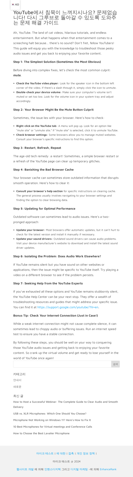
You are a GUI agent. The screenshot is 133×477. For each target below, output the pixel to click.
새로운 (17, 386)
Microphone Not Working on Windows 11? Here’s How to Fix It (52, 419)
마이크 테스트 (45, 453)
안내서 (17, 379)
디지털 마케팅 (79, 469)
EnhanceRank (108, 469)
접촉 (71, 453)
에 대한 (60, 453)
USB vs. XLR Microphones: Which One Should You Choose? (49, 413)
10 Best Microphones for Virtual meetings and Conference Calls (52, 426)
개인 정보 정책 (86, 453)
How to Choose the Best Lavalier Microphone (41, 433)
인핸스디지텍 (52, 469)
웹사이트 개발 (25, 469)
